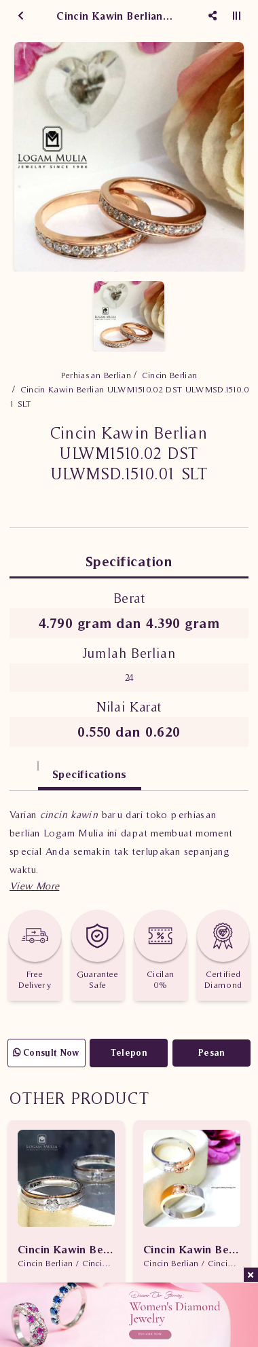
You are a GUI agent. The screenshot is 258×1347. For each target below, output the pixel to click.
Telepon (129, 1053)
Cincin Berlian (170, 375)
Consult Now (46, 1053)
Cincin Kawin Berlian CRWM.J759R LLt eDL (66, 1249)
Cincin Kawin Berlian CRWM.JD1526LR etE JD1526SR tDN (191, 1249)
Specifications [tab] (89, 774)
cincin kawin (69, 814)
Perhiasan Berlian (96, 375)
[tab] (24, 767)
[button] (34, 885)
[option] (129, 157)
